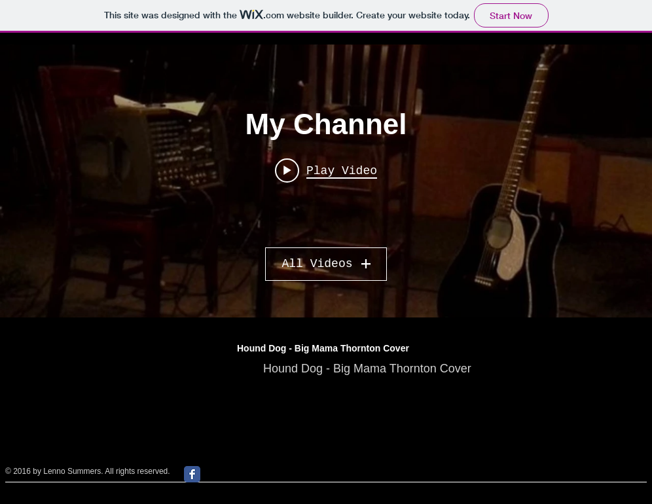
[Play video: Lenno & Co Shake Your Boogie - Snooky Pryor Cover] (326, 170)
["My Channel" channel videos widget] (326, 181)
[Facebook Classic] (192, 474)
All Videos (325, 263)
